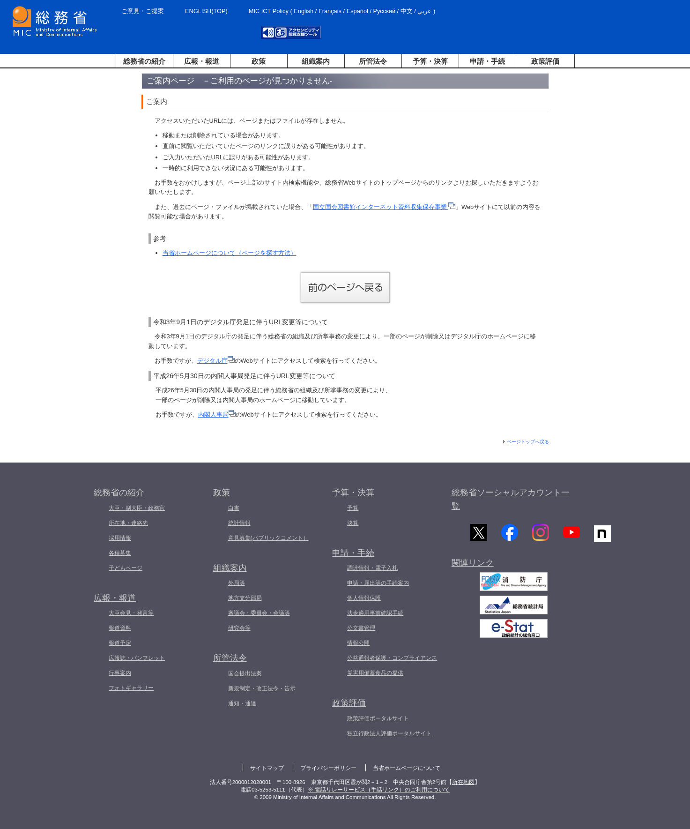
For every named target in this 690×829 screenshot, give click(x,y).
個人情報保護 (364, 598)
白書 (233, 508)
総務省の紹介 (144, 61)
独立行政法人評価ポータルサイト (389, 733)
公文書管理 (361, 628)
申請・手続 (487, 61)
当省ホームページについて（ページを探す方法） (230, 252)
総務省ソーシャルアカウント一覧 (511, 499)
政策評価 (545, 61)
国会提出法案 (245, 673)
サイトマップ (267, 768)
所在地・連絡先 (128, 523)
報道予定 (120, 643)
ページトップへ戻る (528, 441)
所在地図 (463, 782)
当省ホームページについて (406, 768)
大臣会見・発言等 (131, 613)
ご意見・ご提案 (142, 11)
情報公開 (358, 643)
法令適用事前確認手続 (375, 613)
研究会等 (239, 628)
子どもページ (125, 568)
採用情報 (120, 538)
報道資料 (120, 628)
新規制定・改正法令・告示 (262, 688)
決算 (352, 523)
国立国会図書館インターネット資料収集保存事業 (384, 206)
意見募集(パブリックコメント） (268, 538)
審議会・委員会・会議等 (259, 613)
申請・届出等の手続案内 (378, 583)
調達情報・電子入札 (372, 568)
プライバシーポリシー (328, 768)
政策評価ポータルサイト (378, 718)
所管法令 (373, 61)
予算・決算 (430, 61)
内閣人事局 (217, 414)
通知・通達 (242, 703)
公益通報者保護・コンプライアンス (392, 658)
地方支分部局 (245, 598)
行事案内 (120, 673)
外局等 (236, 583)
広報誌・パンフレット (137, 658)
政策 (259, 61)
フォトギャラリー (131, 688)
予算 (352, 508)
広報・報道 (201, 61)
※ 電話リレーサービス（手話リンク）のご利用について (379, 789)
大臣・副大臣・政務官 (137, 508)
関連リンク (473, 565)
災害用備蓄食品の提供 (375, 673)
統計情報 (239, 523)
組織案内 (316, 61)
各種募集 (120, 553)
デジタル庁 (216, 360)
